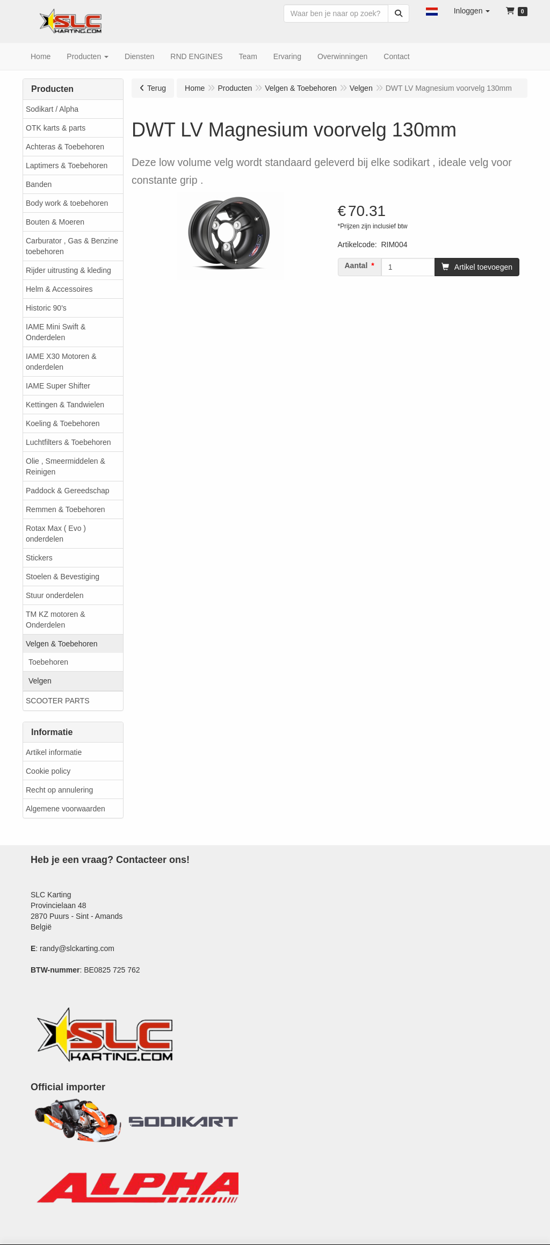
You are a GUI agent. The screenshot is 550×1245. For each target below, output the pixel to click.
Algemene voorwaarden (65, 808)
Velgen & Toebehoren (62, 643)
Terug (156, 88)
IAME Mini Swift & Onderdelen (55, 332)
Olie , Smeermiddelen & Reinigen (65, 466)
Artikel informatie (54, 752)
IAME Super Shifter (58, 386)
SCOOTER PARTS (58, 700)
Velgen (40, 681)
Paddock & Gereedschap (68, 490)
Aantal (356, 265)
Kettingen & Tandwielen (65, 404)
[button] (432, 10)
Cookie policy (48, 771)
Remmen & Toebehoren (65, 509)
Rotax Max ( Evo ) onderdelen (56, 533)
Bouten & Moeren (55, 222)
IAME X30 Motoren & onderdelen (61, 361)
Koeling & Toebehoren (63, 423)
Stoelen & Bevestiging (62, 576)
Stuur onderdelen (54, 595)
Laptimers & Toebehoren (66, 165)
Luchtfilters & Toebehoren (68, 442)
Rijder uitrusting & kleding (68, 270)
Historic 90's (46, 308)
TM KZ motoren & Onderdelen (55, 619)
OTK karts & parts (55, 128)
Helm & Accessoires (59, 289)
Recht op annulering (59, 790)
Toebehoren (48, 662)
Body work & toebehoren (67, 203)
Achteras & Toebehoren (65, 146)
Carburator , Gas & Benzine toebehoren (72, 246)
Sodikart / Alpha (52, 109)
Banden (39, 184)
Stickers (39, 557)
